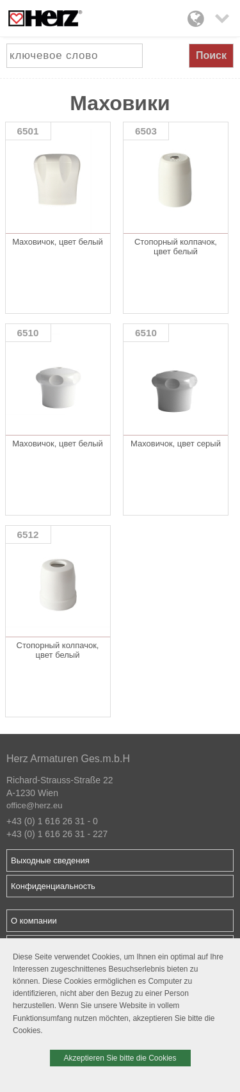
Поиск (211, 55)
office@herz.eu (34, 805)
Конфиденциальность (53, 886)
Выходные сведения (50, 860)
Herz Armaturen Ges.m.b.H (68, 758)
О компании (34, 920)
